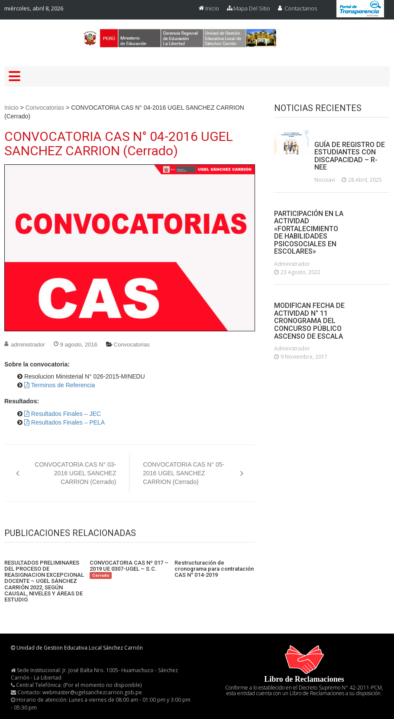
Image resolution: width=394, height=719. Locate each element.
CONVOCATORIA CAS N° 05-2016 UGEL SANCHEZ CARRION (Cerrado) (183, 473)
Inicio (212, 8)
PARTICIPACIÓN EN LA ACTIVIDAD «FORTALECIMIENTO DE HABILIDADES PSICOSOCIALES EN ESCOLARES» (308, 233)
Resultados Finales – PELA (64, 422)
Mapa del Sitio (251, 8)
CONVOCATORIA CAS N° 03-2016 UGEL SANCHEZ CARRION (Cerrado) (75, 473)
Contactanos (300, 8)
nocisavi (324, 179)
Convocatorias (45, 107)
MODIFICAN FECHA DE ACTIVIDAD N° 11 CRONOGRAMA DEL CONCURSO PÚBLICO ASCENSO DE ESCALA (309, 321)
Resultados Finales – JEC (62, 413)
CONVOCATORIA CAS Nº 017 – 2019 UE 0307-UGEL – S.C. (129, 569)
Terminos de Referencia (59, 385)
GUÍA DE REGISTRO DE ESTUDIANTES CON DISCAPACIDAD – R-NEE (349, 156)
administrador (28, 344)
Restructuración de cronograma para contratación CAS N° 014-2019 (214, 569)
